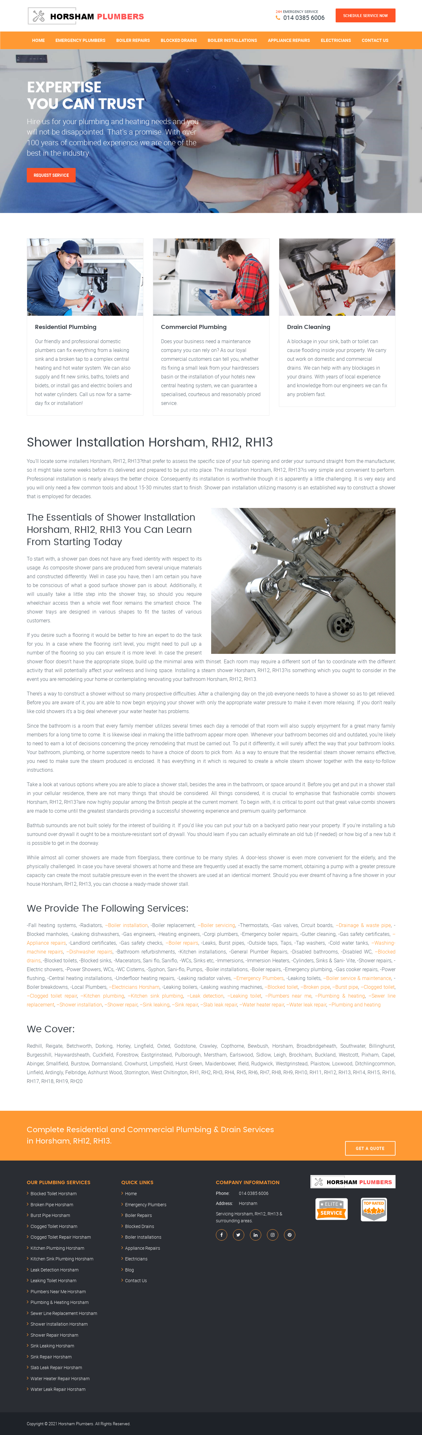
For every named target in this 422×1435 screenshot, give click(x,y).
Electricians (336, 40)
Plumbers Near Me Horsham (58, 1291)
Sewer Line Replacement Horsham (64, 1313)
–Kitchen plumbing (102, 995)
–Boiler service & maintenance (357, 978)
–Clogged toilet (378, 986)
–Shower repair (120, 1004)
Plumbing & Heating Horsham (60, 1302)
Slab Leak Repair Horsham (56, 1367)
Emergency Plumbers (80, 40)
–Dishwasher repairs (89, 951)
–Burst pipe (345, 986)
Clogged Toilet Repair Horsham (61, 1237)
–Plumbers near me (288, 995)
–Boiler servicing (216, 925)
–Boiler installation (126, 925)
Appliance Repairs (289, 40)
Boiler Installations (232, 40)
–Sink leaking (155, 1004)
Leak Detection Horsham (54, 1270)
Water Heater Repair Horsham (60, 1378)
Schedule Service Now (365, 15)
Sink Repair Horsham (51, 1357)
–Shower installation (79, 1004)
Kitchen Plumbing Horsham (57, 1248)
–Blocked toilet (281, 986)
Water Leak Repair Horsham (58, 1389)
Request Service (51, 175)
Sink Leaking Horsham (52, 1346)
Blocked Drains (179, 40)
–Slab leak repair (218, 1004)
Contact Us (375, 40)
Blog (129, 1270)
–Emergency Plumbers (258, 978)
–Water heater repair (261, 1004)
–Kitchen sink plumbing (155, 995)
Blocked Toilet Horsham (54, 1193)
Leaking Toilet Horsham (53, 1280)
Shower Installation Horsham (59, 1324)
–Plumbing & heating (340, 995)
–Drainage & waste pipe (363, 925)
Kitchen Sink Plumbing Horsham (62, 1259)
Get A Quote (370, 1135)
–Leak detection (205, 995)
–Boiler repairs (181, 942)
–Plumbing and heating (354, 1004)
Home (38, 40)
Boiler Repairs (133, 40)
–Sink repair (185, 1004)
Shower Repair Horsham (54, 1335)
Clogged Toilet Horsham (54, 1226)
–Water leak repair (306, 1004)
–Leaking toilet (244, 995)
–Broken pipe (315, 986)
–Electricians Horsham (134, 986)
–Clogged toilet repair (52, 995)
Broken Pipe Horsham (52, 1204)
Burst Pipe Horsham (50, 1215)
